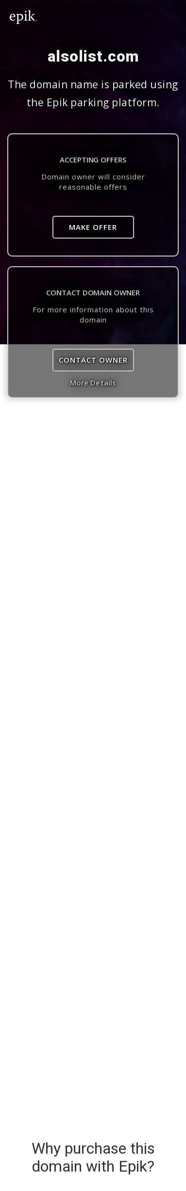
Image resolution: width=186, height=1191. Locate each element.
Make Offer (93, 227)
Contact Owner (93, 360)
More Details (93, 382)
